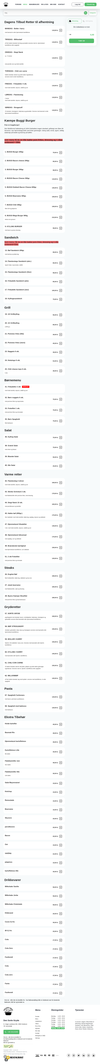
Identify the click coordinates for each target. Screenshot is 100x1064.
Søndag (58, 1028)
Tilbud (36, 1023)
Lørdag (58, 1026)
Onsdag (58, 1020)
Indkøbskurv (34, 4)
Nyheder (37, 1028)
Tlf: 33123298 (7, 1026)
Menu (25, 4)
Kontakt (61, 4)
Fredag (58, 1024)
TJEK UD (81, 41)
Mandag (58, 1016)
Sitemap (37, 1038)
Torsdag (58, 1022)
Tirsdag (58, 1018)
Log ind (77, 4)
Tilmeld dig (91, 4)
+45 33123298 (11, 1032)
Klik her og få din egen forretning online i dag (14, 1053)
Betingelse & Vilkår (40, 1035)
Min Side (53, 4)
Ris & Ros (44, 4)
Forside (18, 4)
